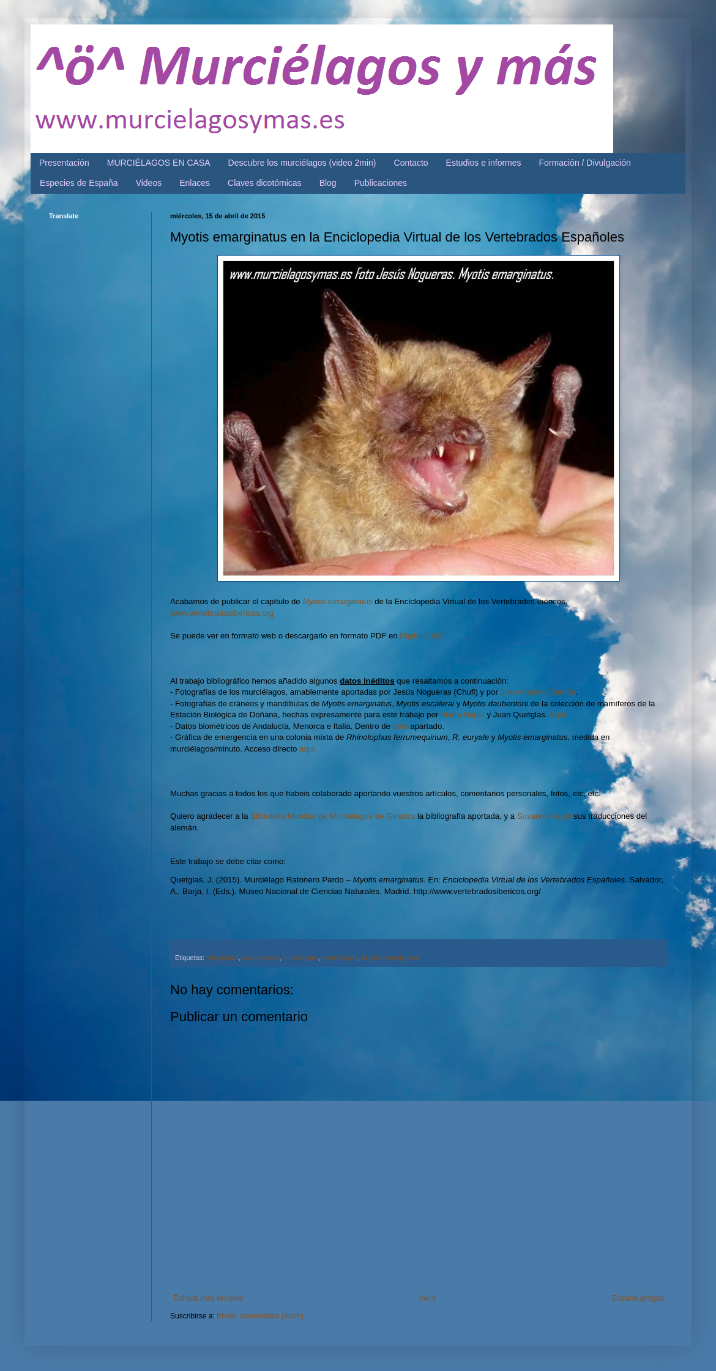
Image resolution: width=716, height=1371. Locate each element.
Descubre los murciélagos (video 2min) (302, 163)
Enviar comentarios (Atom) (260, 1316)
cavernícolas (261, 957)
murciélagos (340, 957)
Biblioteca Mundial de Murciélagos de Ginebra (332, 816)
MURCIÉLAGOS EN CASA (159, 163)
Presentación (64, 163)
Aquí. (558, 714)
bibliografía (222, 957)
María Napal (463, 714)
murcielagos (300, 957)
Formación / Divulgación (585, 163)
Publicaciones (380, 183)
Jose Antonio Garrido (537, 692)
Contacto (411, 163)
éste (400, 726)
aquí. (308, 748)
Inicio (427, 1298)
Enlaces (194, 183)
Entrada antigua (638, 1298)
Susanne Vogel (544, 816)
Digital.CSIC (422, 635)
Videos (149, 183)
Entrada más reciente (208, 1298)
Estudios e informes (483, 163)
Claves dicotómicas (265, 183)
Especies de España (79, 183)
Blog (328, 183)
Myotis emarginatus (337, 601)
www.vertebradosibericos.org (222, 613)
